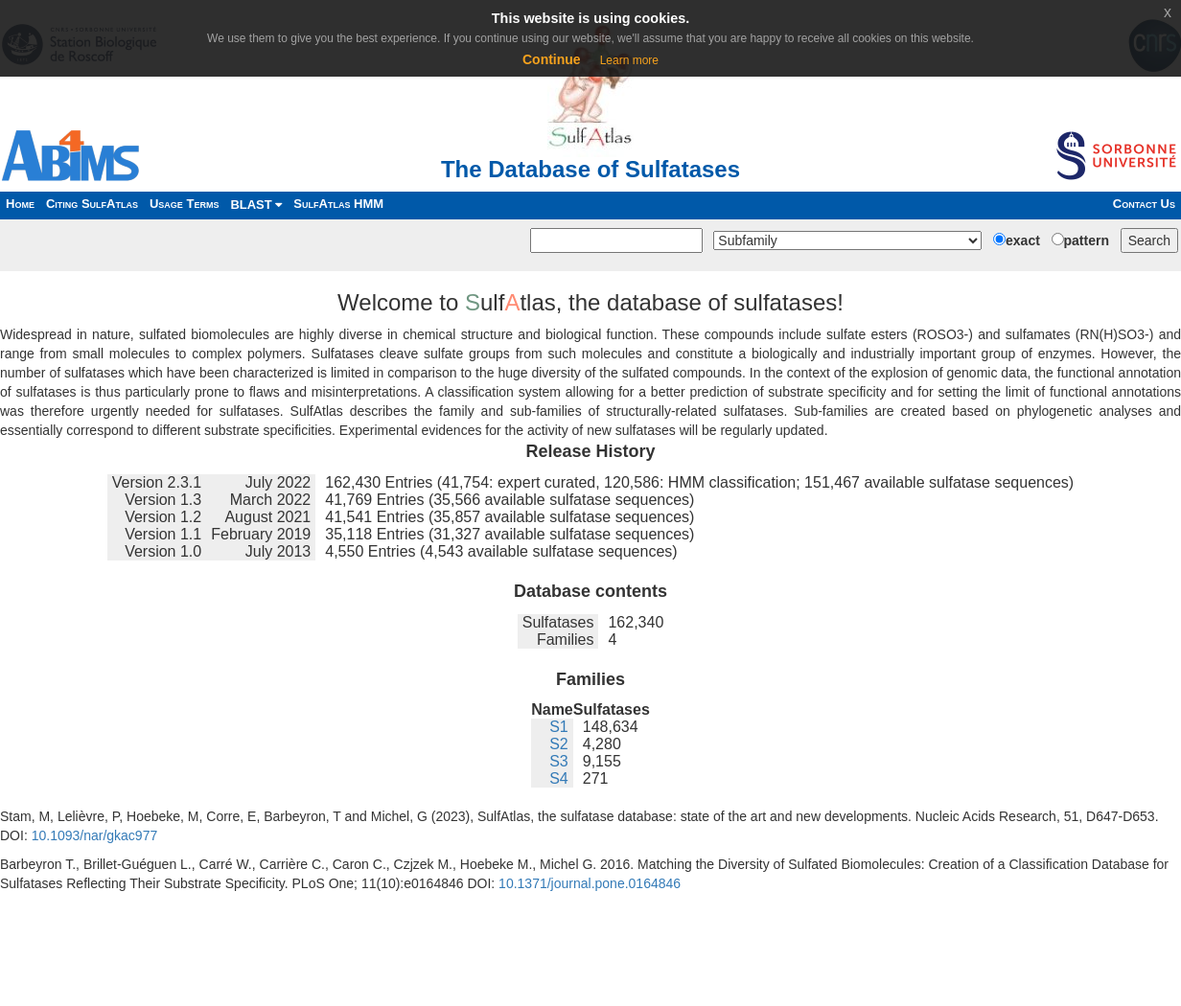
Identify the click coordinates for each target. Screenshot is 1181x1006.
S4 (558, 778)
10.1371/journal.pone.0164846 (589, 883)
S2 (558, 744)
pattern (1086, 240)
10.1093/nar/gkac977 (95, 835)
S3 (558, 761)
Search (1149, 240)
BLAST (256, 204)
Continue (551, 59)
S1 (558, 727)
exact (1023, 240)
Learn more (629, 60)
